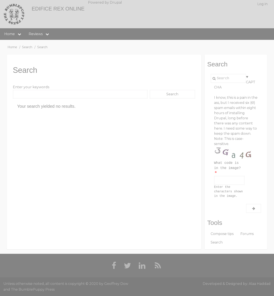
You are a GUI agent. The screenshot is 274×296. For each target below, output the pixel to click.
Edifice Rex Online (58, 9)
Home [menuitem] (9, 34)
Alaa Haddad (260, 284)
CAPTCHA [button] (234, 84)
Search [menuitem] (217, 242)
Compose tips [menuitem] (222, 234)
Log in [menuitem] (262, 4)
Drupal (116, 2)
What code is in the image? (227, 165)
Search (27, 47)
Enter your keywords (31, 87)
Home (12, 47)
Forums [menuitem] (247, 234)
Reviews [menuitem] (36, 34)
